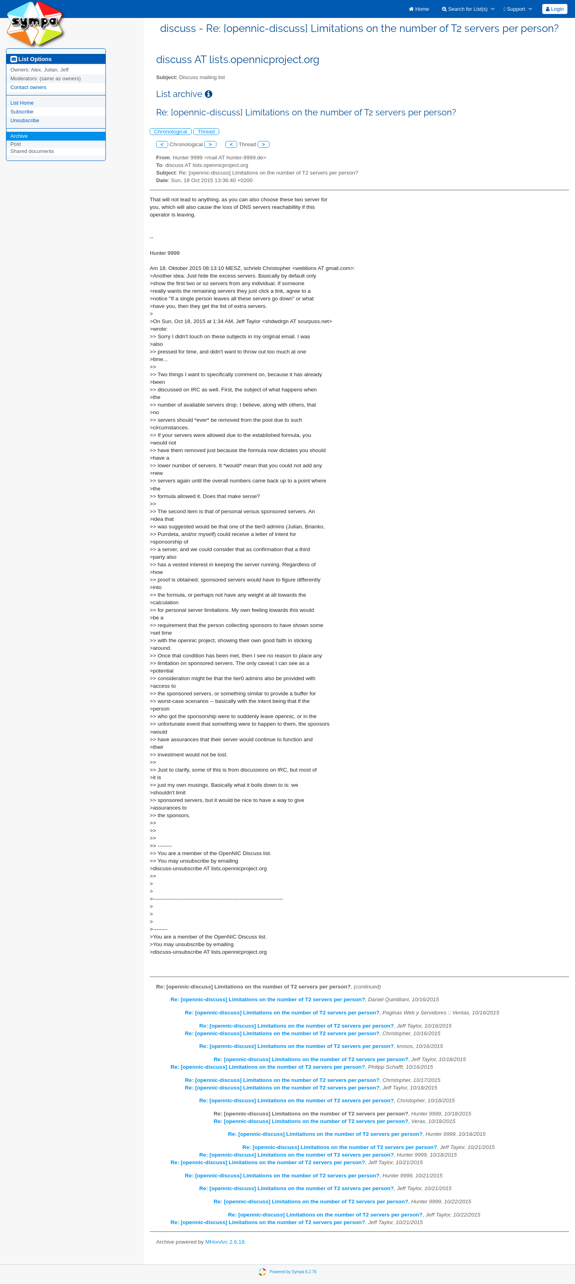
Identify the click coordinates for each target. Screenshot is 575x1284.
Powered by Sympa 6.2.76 (293, 1272)
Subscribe (22, 112)
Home (419, 9)
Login (554, 9)
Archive (19, 136)
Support (514, 9)
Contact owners (28, 87)
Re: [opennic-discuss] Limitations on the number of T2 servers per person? (268, 999)
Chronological (170, 132)
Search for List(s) (465, 9)
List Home (22, 103)
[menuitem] (418, 9)
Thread (206, 132)
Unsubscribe (24, 120)
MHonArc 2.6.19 (224, 1242)
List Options (31, 59)
